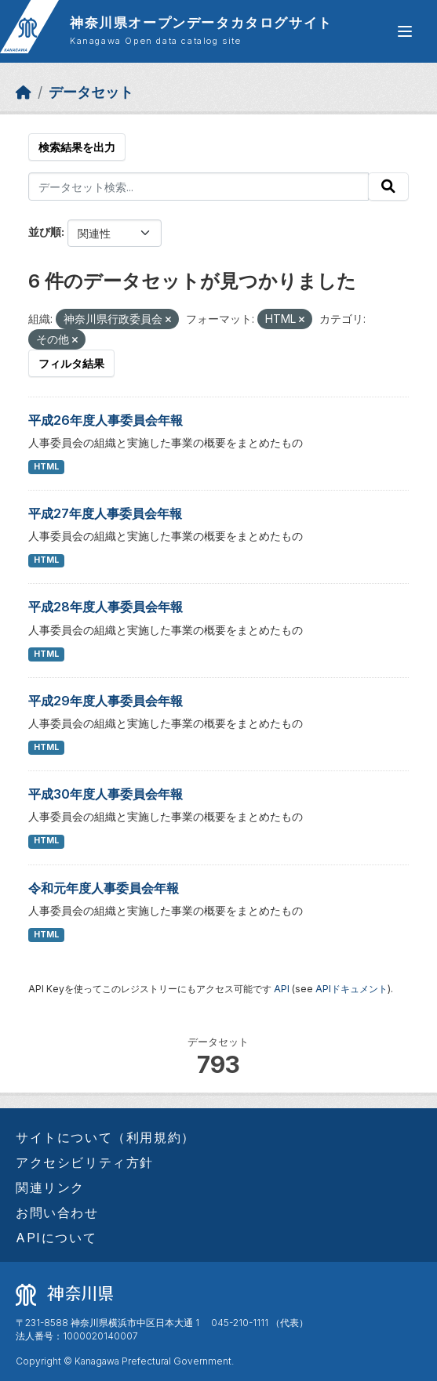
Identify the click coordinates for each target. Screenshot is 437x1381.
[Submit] (388, 186)
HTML (46, 467)
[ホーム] (23, 92)
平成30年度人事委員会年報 (105, 794)
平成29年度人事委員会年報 (105, 701)
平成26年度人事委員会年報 (105, 420)
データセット (91, 92)
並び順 (44, 231)
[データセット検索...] (198, 186)
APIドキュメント (351, 989)
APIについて (56, 1237)
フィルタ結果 (71, 363)
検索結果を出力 (76, 147)
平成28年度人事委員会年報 (105, 606)
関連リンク (50, 1187)
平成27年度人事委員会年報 (105, 513)
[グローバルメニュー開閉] (405, 31)
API (282, 989)
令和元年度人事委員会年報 (103, 888)
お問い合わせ (57, 1212)
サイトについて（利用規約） (105, 1137)
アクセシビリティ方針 (85, 1162)
